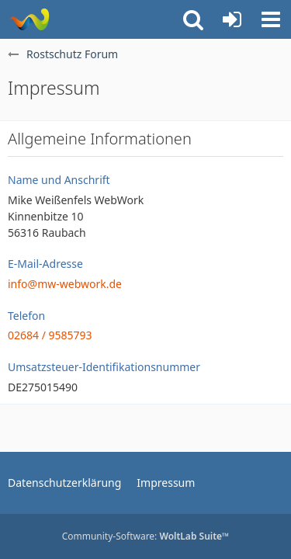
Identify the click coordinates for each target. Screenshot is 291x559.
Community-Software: (146, 536)
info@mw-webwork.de (65, 283)
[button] (270, 19)
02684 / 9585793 (50, 335)
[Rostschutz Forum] (29, 19)
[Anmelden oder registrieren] (232, 19)
